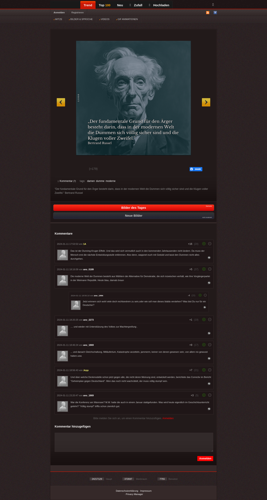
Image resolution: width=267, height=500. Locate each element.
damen (91, 181)
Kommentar (67, 181)
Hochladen (159, 5)
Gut (62, 169)
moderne (110, 181)
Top (105, 5)
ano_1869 (88, 345)
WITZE (58, 19)
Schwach (78, 169)
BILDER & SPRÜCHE (81, 19)
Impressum (145, 491)
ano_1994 (98, 295)
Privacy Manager (134, 494)
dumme (100, 181)
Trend (88, 5)
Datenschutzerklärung (127, 491)
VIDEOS (104, 19)
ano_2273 (88, 320)
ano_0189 (88, 269)
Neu (120, 5)
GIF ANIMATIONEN (127, 19)
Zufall (136, 5)
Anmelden (59, 12)
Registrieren (77, 12)
